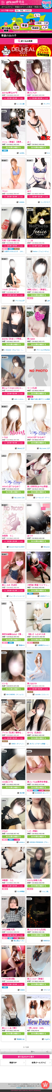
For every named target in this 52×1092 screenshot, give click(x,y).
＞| (47, 1052)
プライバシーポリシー (29, 1087)
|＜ (5, 1052)
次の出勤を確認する (13, 147)
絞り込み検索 (26, 41)
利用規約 (19, 1087)
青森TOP (13, 1063)
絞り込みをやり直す (26, 1057)
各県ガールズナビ (39, 1063)
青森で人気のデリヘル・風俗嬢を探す (17, 4)
